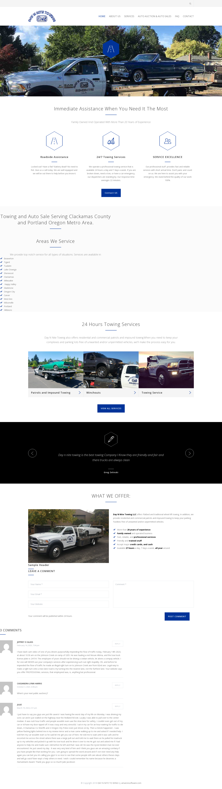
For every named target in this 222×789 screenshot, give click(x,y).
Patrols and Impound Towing (51, 392)
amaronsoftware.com (131, 783)
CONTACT (188, 16)
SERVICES (129, 16)
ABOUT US (114, 16)
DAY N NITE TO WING (108, 783)
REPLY (117, 644)
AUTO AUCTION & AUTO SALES (154, 16)
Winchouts (93, 392)
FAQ (177, 16)
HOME (102, 16)
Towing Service (152, 392)
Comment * (153, 594)
